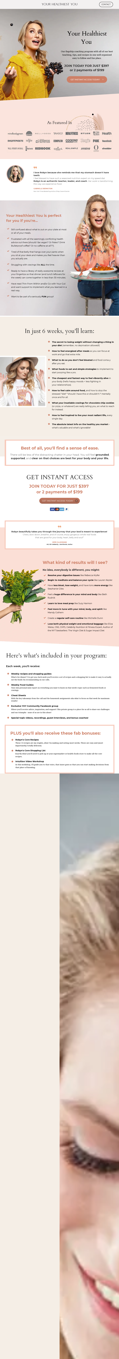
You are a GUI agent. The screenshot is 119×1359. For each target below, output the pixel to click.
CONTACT (106, 4)
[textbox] (56, 1095)
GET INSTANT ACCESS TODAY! (87, 79)
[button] (110, 1087)
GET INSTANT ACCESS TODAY (60, 500)
